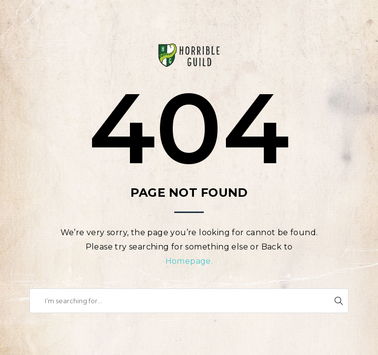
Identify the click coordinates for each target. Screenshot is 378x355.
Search (339, 301)
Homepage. (189, 261)
